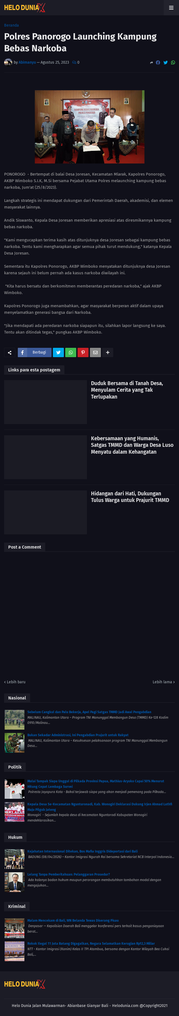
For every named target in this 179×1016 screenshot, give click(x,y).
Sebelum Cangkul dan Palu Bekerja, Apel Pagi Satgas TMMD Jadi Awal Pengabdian (89, 712)
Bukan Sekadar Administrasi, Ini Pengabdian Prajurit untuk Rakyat (78, 735)
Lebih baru (16, 682)
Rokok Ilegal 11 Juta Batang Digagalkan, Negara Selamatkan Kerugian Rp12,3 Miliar (91, 944)
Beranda (11, 25)
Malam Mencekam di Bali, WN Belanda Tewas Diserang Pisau (73, 920)
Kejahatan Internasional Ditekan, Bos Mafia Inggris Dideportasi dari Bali (82, 851)
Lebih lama (162, 682)
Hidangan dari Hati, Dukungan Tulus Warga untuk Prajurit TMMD (130, 497)
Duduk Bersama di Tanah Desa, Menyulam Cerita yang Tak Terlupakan (127, 390)
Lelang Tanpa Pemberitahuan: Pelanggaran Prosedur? (68, 874)
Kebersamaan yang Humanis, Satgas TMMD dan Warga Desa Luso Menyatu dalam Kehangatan (132, 445)
